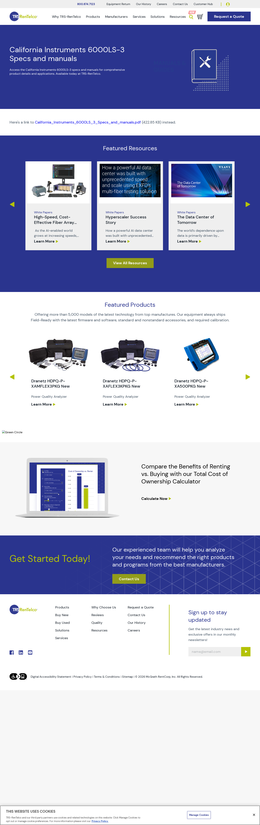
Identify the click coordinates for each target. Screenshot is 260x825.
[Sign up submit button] (245, 651)
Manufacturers (116, 16)
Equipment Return (118, 4)
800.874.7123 (86, 4)
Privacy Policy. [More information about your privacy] (100, 821)
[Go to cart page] (200, 16)
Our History (143, 4)
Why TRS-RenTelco (66, 16)
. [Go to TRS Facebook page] (12, 652)
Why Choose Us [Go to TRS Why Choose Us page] (103, 607)
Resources (178, 16)
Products (93, 16)
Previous (11, 204)
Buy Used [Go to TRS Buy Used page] (62, 622)
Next (248, 204)
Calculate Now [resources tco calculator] (154, 498)
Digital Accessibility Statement (51, 677)
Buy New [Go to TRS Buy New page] (62, 615)
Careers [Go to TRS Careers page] (134, 630)
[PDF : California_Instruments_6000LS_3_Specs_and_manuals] (130, 122)
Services (139, 16)
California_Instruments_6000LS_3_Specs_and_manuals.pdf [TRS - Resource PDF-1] (88, 122)
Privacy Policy (82, 677)
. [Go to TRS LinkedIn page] (21, 652)
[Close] (254, 815)
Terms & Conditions (107, 677)
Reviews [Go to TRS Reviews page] (97, 615)
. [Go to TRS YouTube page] (30, 652)
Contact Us (180, 4)
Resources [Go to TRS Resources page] (99, 630)
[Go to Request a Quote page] (229, 17)
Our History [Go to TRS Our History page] (137, 622)
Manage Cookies (199, 815)
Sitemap (127, 677)
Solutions (157, 16)
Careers (162, 4)
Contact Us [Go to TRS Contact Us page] (136, 615)
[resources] (130, 263)
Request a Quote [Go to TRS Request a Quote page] (141, 607)
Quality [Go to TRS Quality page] (96, 622)
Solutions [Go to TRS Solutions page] (62, 630)
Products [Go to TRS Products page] (62, 607)
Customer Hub (203, 4)
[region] (130, 815)
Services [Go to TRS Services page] (61, 638)
